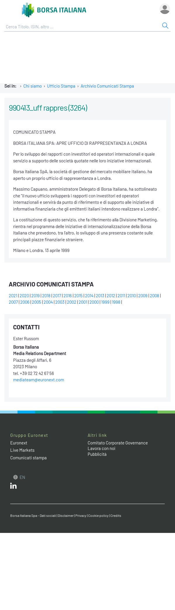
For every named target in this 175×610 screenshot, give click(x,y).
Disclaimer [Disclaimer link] (66, 515)
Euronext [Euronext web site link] (18, 442)
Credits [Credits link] (115, 515)
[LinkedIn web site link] (13, 487)
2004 (48, 302)
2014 (89, 295)
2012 (111, 295)
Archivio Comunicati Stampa (107, 85)
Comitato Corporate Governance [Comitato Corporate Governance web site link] (118, 442)
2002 (71, 302)
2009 (143, 295)
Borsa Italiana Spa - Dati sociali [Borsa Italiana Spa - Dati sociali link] (33, 515)
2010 (131, 295)
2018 (46, 295)
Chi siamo (32, 85)
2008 (154, 295)
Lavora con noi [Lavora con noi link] (101, 448)
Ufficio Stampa (61, 85)
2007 (13, 302)
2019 (35, 295)
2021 (13, 295)
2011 (121, 295)
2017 (57, 295)
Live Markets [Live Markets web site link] (22, 450)
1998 (116, 302)
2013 (100, 295)
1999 (105, 302)
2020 (24, 295)
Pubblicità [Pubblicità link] (97, 454)
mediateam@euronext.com (38, 379)
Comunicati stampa (28, 457)
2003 (60, 302)
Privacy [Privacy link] (80, 515)
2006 (25, 302)
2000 (94, 302)
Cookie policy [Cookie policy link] (98, 515)
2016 (67, 295)
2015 (78, 295)
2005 (36, 302)
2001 (83, 302)
